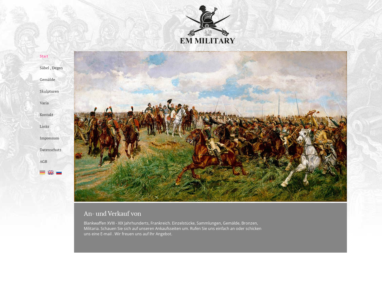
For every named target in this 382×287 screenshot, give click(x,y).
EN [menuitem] (51, 172)
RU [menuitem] (59, 172)
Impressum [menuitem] (49, 138)
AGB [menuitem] (43, 161)
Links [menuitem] (44, 126)
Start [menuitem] (44, 56)
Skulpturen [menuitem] (49, 91)
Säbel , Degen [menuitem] (51, 67)
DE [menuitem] (42, 172)
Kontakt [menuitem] (46, 114)
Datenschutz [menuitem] (50, 149)
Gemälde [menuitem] (47, 79)
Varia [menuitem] (44, 103)
